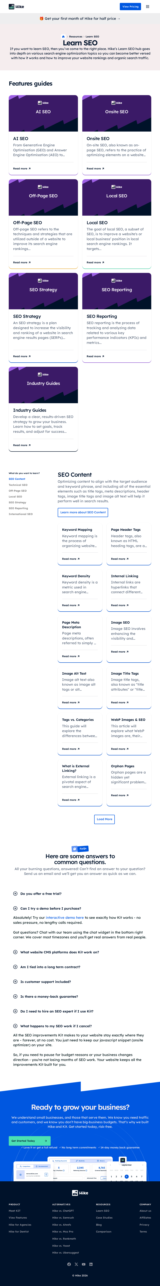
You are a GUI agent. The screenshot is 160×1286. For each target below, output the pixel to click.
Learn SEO (102, 1210)
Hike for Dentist (19, 1231)
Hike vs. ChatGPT (63, 1210)
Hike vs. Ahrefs (61, 1224)
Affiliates (145, 1217)
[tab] (31, 479)
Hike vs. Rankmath (64, 1238)
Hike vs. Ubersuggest (65, 1252)
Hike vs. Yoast (61, 1245)
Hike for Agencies (20, 1224)
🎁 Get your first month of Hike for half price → (80, 18)
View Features (18, 1217)
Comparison (103, 1231)
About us (145, 1210)
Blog (99, 1224)
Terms (143, 1231)
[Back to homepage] (16, 7)
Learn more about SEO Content (83, 512)
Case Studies (104, 1217)
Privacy (144, 1224)
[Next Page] (104, 819)
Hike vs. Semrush (63, 1217)
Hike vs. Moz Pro (62, 1231)
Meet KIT (14, 1210)
